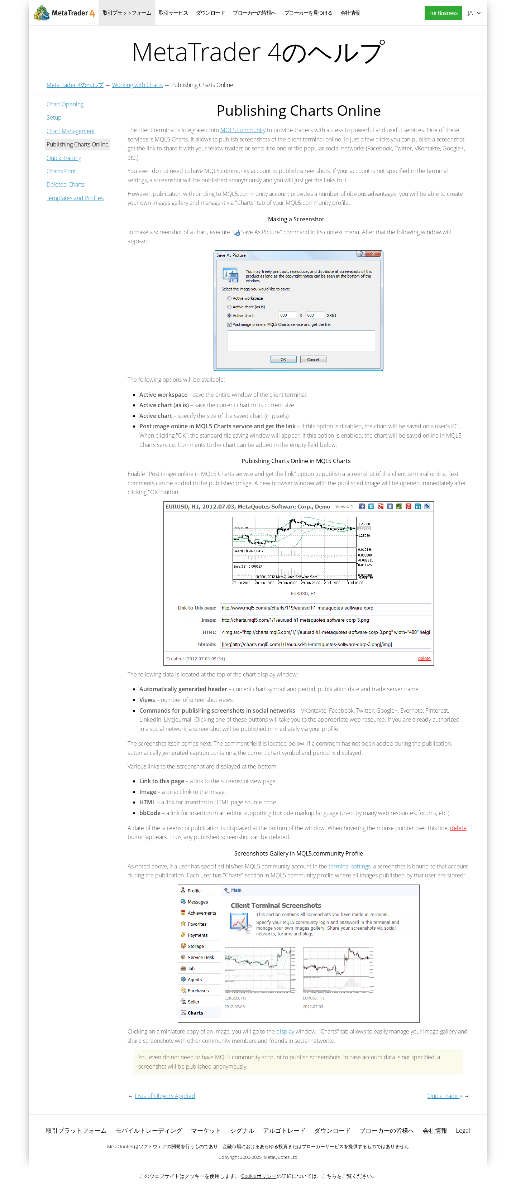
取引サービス (173, 12)
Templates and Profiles (75, 198)
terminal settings (350, 866)
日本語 (470, 12)
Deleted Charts (66, 184)
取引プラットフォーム (126, 12)
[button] (441, 13)
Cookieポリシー (259, 1175)
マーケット (206, 1130)
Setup (54, 117)
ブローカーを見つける (308, 12)
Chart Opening (65, 104)
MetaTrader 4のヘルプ (75, 85)
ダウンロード (210, 12)
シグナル (242, 1130)
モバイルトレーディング (148, 1130)
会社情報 (350, 12)
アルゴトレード (284, 1130)
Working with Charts (137, 85)
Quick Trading (64, 158)
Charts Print (61, 171)
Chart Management (71, 131)
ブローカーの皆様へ (254, 12)
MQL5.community (243, 130)
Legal (463, 1130)
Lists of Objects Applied (165, 1096)
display (285, 1031)
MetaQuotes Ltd (280, 1157)
